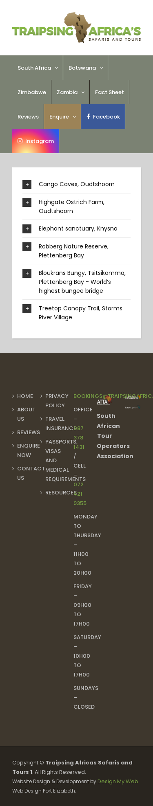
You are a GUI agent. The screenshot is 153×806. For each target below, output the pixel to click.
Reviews (28, 432)
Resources (61, 492)
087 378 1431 (78, 437)
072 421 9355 (79, 494)
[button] (76, 184)
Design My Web (118, 781)
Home (25, 396)
